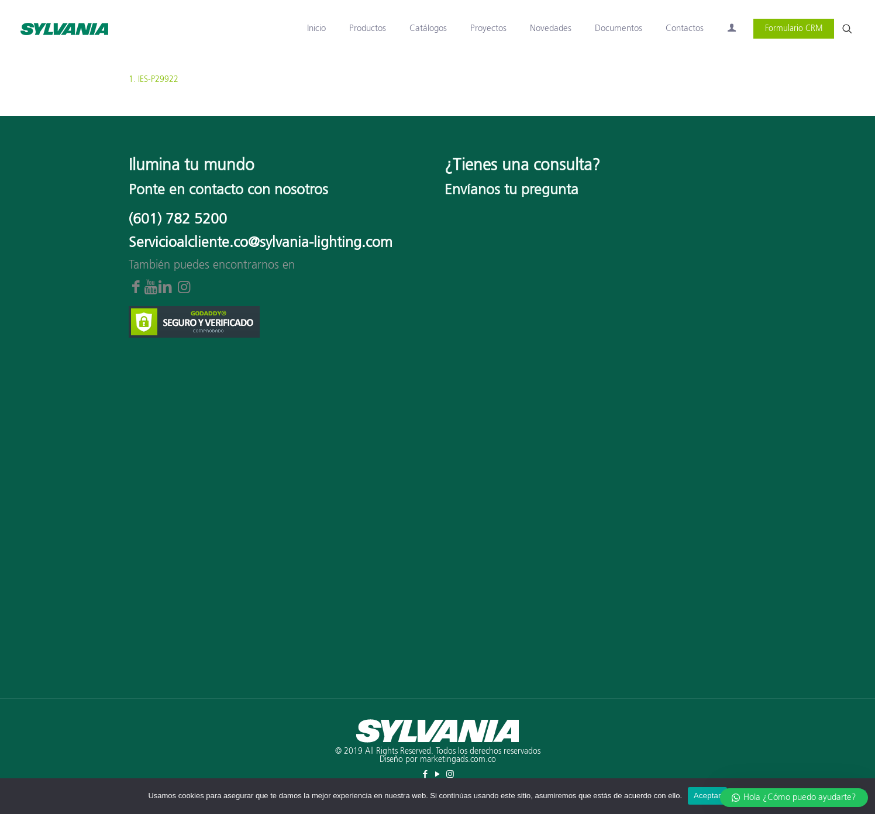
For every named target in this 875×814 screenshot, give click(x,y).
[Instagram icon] (450, 774)
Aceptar (707, 795)
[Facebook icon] (425, 774)
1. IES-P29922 (153, 79)
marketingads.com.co (458, 759)
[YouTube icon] (437, 774)
